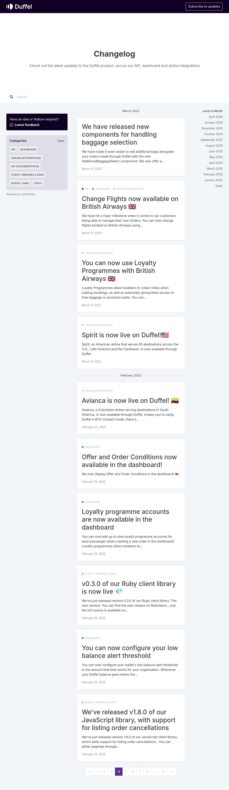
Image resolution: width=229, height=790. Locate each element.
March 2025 (215, 168)
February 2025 (213, 174)
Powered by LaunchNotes (20, 194)
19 (163, 771)
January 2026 (213, 122)
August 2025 (214, 145)
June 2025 (216, 151)
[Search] (41, 97)
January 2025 (213, 180)
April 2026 (216, 116)
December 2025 (212, 128)
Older (219, 186)
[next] (172, 772)
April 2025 (216, 162)
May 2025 (216, 157)
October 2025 (213, 134)
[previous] (89, 772)
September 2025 (212, 139)
